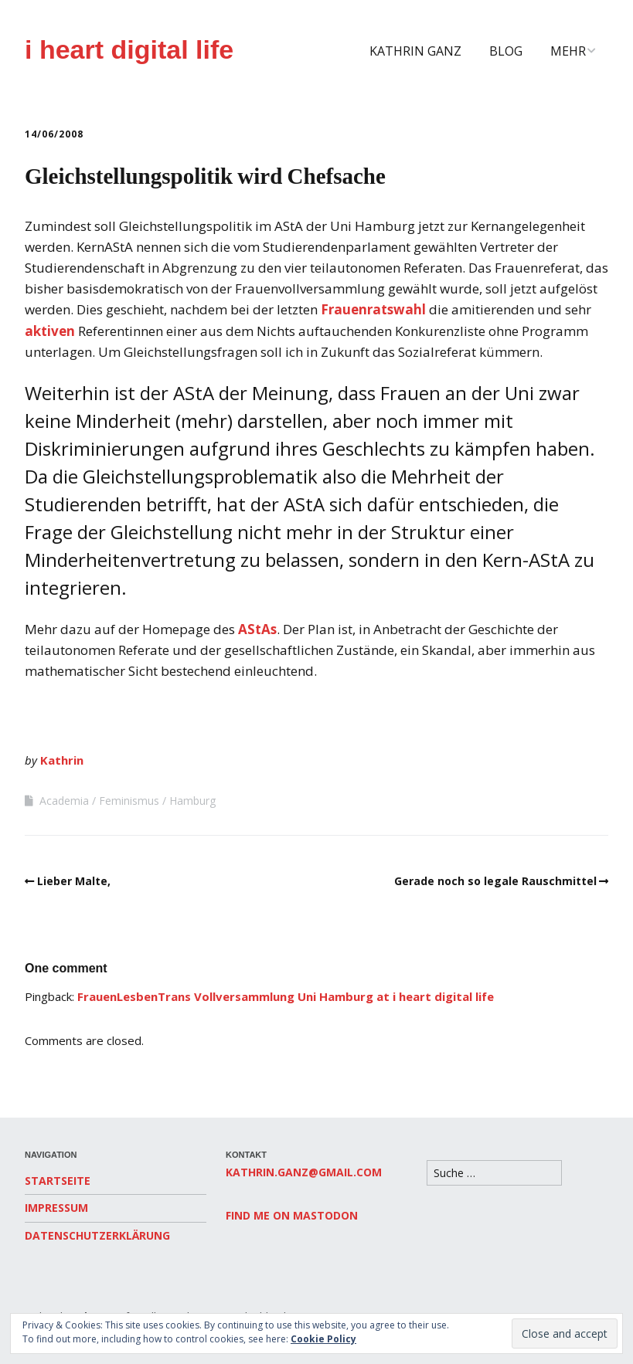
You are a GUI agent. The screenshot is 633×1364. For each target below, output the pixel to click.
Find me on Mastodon (292, 1215)
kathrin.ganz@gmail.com (304, 1172)
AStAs (257, 629)
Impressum (56, 1207)
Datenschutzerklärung (97, 1235)
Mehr (568, 50)
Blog (505, 50)
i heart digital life (129, 49)
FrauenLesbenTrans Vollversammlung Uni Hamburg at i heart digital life (285, 996)
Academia (64, 800)
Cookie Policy (323, 1338)
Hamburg (192, 800)
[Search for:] (494, 1173)
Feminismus (129, 800)
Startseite (57, 1180)
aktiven (50, 331)
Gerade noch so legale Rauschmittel (495, 881)
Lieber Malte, (74, 881)
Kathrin (61, 760)
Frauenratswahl (373, 309)
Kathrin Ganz (415, 50)
